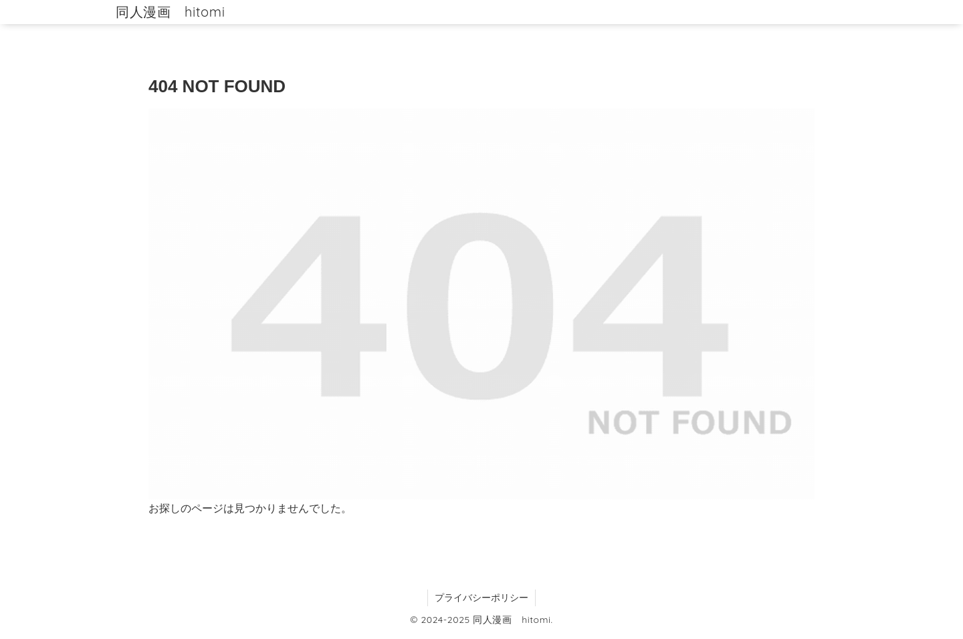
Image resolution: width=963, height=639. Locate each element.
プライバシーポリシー (481, 597)
